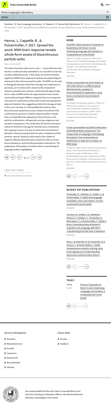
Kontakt (10, 348)
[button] (68, 176)
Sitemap (10, 367)
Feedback (64, 343)
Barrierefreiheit (13, 362)
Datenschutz (12, 357)
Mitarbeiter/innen (14, 343)
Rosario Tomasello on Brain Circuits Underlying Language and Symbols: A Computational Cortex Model (92, 291)
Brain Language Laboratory (29, 24)
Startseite (8, 24)
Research (50, 24)
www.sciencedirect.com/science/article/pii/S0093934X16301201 (31, 175)
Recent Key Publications (69, 24)
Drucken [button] (63, 339)
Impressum (11, 353)
